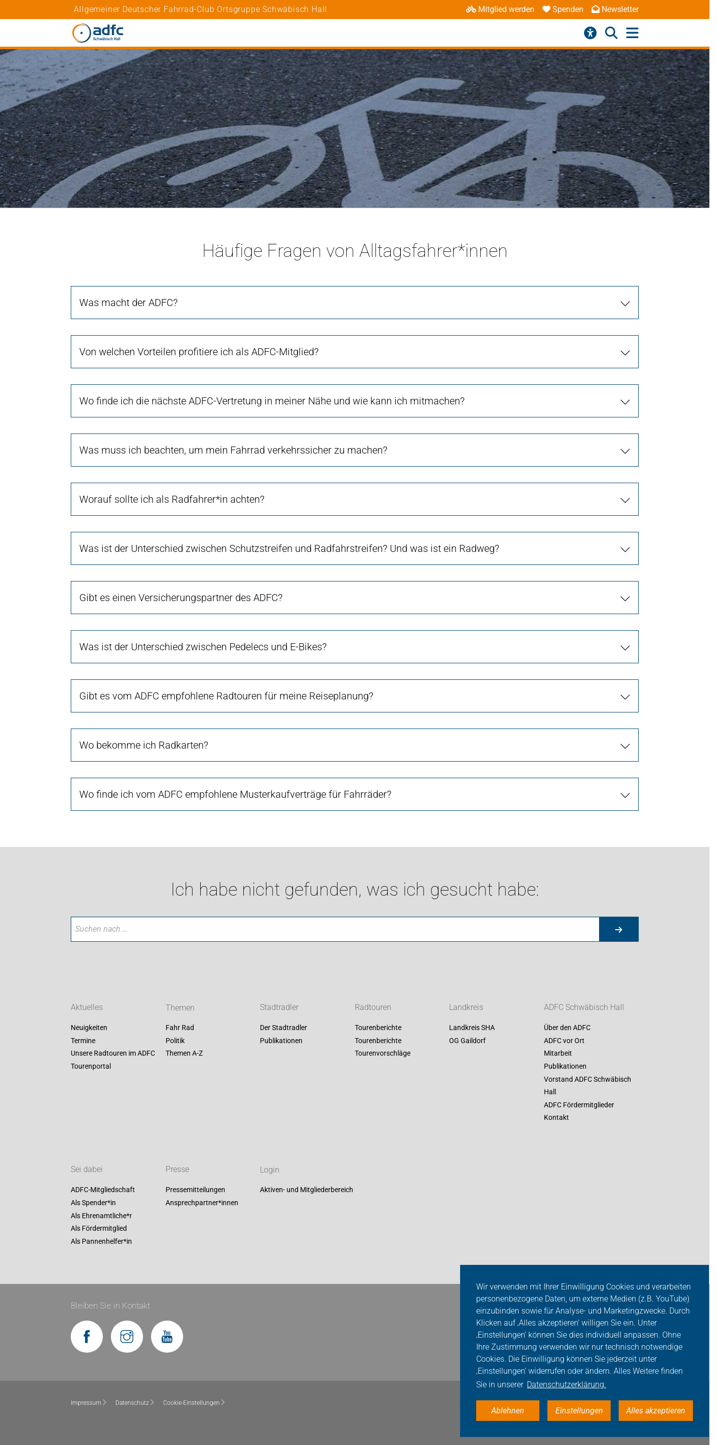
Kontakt (556, 1118)
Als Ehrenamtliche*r (101, 1216)
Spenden (563, 9)
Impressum (89, 1402)
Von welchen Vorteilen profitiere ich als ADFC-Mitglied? (199, 352)
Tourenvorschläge (382, 1054)
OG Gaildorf (467, 1041)
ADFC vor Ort (564, 1041)
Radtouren (373, 1008)
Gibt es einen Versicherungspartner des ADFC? (180, 598)
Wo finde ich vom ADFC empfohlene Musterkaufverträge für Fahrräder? (235, 794)
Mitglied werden (500, 9)
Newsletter (615, 9)
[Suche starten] (618, 929)
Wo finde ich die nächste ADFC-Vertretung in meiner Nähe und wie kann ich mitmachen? (272, 401)
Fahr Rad (180, 1028)
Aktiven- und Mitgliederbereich (306, 1190)
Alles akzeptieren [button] (655, 1410)
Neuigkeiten (89, 1028)
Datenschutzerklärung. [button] (566, 1384)
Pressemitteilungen (195, 1190)
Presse (177, 1170)
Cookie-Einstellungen (194, 1402)
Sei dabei (87, 1170)
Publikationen (281, 1041)
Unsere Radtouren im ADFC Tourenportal (113, 1060)
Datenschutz (135, 1402)
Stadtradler (279, 1008)
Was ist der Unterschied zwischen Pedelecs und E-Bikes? (203, 647)
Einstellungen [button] (579, 1410)
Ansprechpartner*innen (202, 1203)
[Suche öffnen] (611, 33)
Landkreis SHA (472, 1028)
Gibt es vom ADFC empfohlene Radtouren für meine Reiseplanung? (226, 696)
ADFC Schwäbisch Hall (584, 1008)
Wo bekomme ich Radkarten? (143, 745)
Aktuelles (87, 1008)
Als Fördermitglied (99, 1229)
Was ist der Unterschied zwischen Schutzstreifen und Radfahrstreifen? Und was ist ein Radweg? (289, 548)
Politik (175, 1041)
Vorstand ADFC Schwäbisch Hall (587, 1085)
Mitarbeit (558, 1054)
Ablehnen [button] (507, 1410)
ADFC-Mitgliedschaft (103, 1190)
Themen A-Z (184, 1054)
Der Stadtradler (283, 1028)
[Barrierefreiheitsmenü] (590, 33)
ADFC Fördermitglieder (579, 1105)
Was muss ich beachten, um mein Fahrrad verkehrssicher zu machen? (233, 450)
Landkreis (466, 1008)
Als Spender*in (93, 1203)
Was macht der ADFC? (128, 303)
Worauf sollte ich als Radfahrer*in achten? (171, 499)
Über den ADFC (567, 1028)
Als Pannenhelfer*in (101, 1241)
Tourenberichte (378, 1028)
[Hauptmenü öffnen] (632, 33)
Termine (83, 1041)
